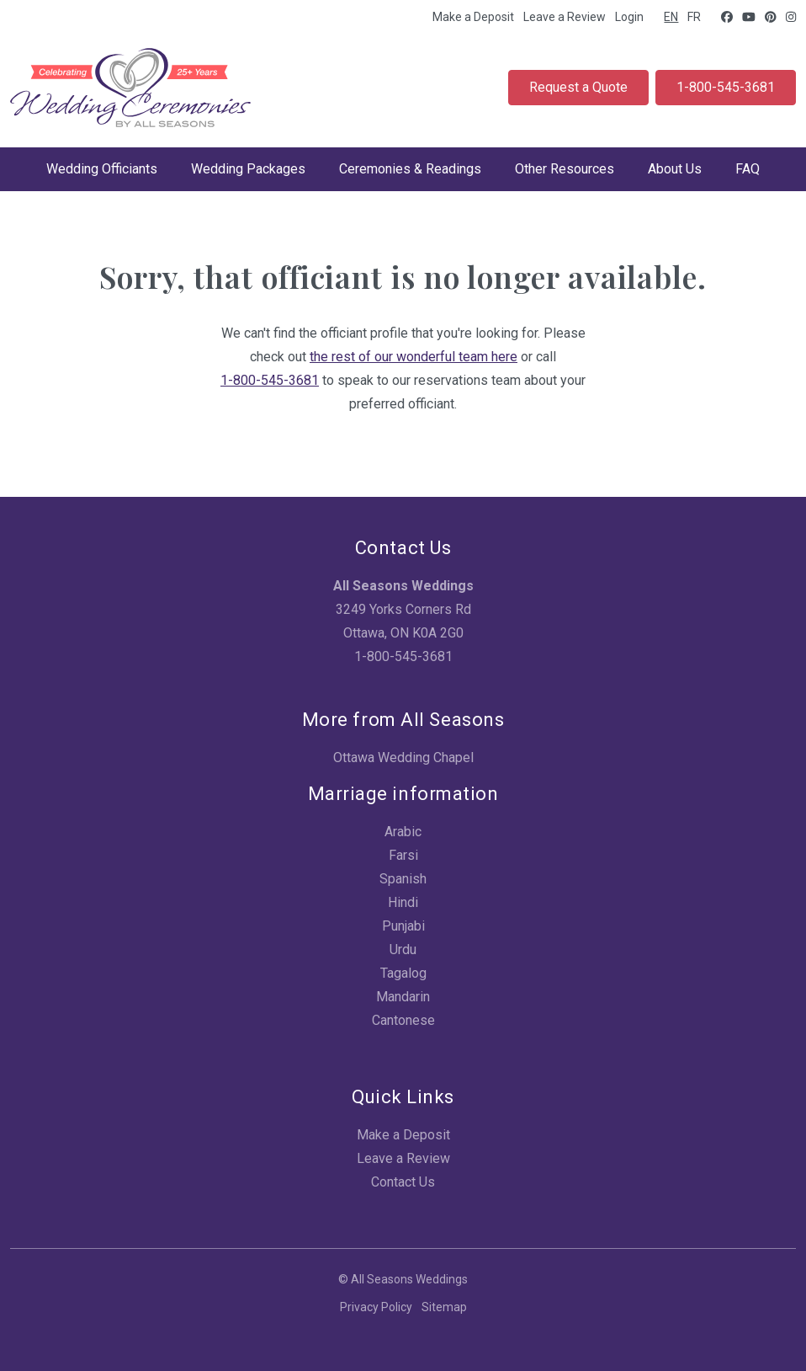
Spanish (403, 879)
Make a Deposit (473, 17)
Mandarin (403, 997)
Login (629, 17)
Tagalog (403, 973)
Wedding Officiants (101, 169)
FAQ (747, 169)
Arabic (403, 832)
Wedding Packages (248, 169)
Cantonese (403, 1020)
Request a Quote (578, 87)
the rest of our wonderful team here (413, 357)
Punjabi (403, 926)
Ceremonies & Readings (410, 169)
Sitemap (444, 1307)
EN (671, 17)
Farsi (403, 855)
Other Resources (564, 169)
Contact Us (403, 1182)
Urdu (403, 950)
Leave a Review (564, 17)
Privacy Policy (376, 1307)
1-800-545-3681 (725, 87)
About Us (675, 169)
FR (694, 17)
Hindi (403, 902)
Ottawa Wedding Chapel (403, 758)
